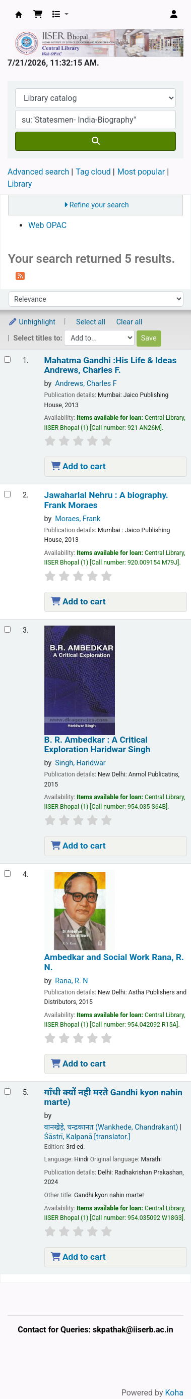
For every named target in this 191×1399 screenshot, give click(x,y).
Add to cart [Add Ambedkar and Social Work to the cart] (78, 1063)
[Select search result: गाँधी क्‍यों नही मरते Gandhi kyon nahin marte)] (7, 1091)
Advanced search (38, 172)
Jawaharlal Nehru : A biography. (106, 500)
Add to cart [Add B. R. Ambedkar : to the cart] (78, 846)
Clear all (129, 322)
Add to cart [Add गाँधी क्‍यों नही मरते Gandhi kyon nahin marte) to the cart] (78, 1257)
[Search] (95, 141)
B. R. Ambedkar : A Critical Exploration (97, 744)
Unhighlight (31, 322)
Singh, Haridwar (80, 763)
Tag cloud (93, 172)
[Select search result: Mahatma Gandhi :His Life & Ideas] (7, 359)
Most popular (141, 172)
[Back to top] (161, 1368)
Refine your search (99, 205)
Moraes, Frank (77, 519)
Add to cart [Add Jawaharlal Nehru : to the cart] (78, 601)
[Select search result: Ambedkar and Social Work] (7, 873)
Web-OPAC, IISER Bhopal (18, 14)
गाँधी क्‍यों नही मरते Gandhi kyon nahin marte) (113, 1097)
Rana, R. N (71, 981)
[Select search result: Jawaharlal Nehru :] (7, 494)
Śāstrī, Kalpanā (87, 1137)
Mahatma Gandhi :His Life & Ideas (110, 365)
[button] (37, 15)
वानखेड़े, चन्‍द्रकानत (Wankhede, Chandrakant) (111, 1127)
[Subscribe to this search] (20, 275)
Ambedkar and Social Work (114, 962)
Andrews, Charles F (86, 383)
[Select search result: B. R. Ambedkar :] (7, 629)
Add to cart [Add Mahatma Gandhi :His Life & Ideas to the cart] (78, 466)
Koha (174, 1392)
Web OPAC (47, 225)
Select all (90, 322)
